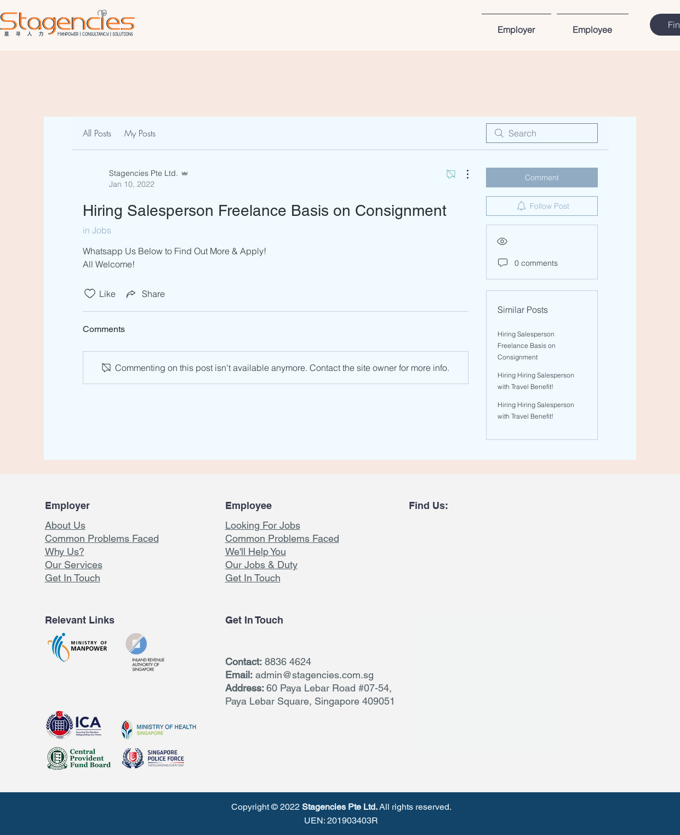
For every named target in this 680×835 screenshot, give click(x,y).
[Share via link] (144, 293)
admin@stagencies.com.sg (314, 674)
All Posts (97, 133)
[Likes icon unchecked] (90, 293)
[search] (542, 133)
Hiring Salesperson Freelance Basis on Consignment (527, 345)
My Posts (140, 133)
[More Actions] (461, 174)
